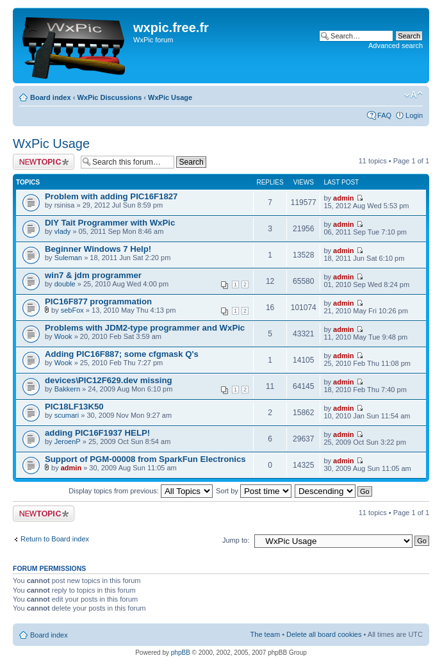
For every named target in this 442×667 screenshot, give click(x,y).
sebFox (72, 310)
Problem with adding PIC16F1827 (111, 196)
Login (414, 115)
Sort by (253, 491)
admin (343, 198)
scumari (66, 415)
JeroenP (67, 441)
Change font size (413, 95)
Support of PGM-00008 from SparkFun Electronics (145, 459)
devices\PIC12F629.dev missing (108, 380)
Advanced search (395, 45)
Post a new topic (43, 162)
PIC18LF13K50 (74, 406)
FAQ (384, 115)
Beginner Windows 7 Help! (98, 249)
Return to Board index (54, 539)
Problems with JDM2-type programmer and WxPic (145, 328)
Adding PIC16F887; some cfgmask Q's (122, 354)
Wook (63, 336)
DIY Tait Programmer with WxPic (110, 222)
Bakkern (67, 389)
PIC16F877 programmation (98, 301)
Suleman (68, 257)
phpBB (180, 652)
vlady (62, 231)
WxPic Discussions (109, 97)
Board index (50, 97)
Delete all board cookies (323, 634)
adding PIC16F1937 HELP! (97, 433)
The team (265, 634)
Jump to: (235, 540)
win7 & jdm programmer (93, 275)
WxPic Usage (170, 97)
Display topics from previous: (141, 491)
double (65, 284)
